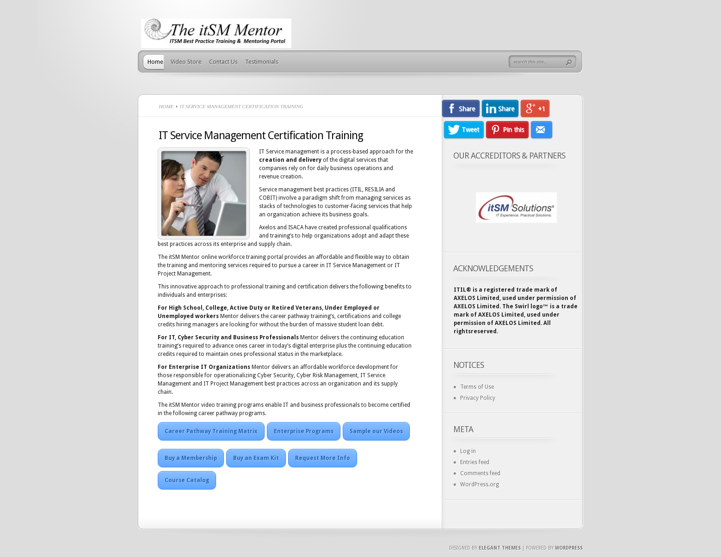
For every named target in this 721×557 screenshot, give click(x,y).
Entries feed (474, 462)
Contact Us (223, 61)
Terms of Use (477, 387)
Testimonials (261, 61)
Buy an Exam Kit (256, 458)
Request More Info (322, 458)
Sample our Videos (376, 431)
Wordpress (569, 548)
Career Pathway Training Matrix (211, 431)
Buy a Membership (191, 458)
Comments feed (480, 473)
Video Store (186, 61)
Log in (468, 451)
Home (155, 61)
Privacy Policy (477, 398)
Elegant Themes (500, 548)
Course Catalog (187, 480)
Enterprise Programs (303, 431)
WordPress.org (479, 484)
